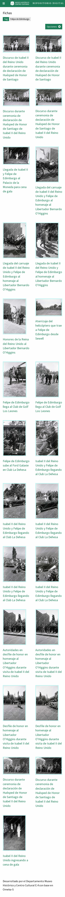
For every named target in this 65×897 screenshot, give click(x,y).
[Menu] (4, 3)
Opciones (52, 26)
